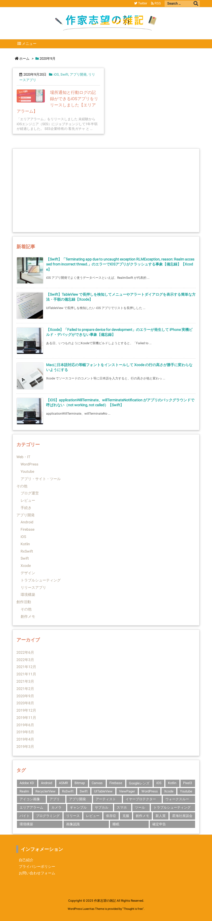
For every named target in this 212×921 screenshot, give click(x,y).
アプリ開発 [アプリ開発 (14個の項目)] (77, 799)
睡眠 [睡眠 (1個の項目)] (116, 824)
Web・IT (23, 457)
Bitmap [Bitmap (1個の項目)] (79, 783)
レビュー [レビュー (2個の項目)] (92, 816)
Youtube (27, 471)
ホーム (24, 58)
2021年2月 (25, 689)
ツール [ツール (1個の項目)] (140, 807)
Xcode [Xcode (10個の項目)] (168, 791)
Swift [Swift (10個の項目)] (84, 791)
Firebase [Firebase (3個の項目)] (115, 783)
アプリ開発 (78, 74)
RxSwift (27, 551)
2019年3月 (25, 746)
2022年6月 (25, 652)
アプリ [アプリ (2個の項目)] (54, 799)
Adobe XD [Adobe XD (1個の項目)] (27, 783)
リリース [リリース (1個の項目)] (73, 816)
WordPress (29, 464)
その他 (21, 486)
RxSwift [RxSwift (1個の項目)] (67, 791)
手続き (26, 508)
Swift (64, 74)
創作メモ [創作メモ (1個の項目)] (142, 816)
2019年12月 (26, 710)
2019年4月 (25, 739)
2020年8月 (25, 703)
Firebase (27, 529)
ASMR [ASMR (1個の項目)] (63, 783)
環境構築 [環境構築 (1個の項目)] (26, 824)
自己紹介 (26, 860)
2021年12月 (26, 667)
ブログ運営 (30, 493)
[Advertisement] (106, 190)
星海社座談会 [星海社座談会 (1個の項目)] (182, 816)
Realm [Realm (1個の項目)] (24, 791)
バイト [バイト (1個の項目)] (25, 816)
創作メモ (28, 616)
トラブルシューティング (41, 580)
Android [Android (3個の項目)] (46, 783)
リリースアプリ (33, 587)
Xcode (26, 565)
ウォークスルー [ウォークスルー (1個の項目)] (177, 799)
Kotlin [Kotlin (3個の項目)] (172, 783)
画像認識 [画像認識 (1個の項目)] (73, 824)
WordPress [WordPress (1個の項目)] (149, 791)
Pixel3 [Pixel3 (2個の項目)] (187, 783)
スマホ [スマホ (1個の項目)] (122, 807)
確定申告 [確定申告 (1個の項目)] (159, 824)
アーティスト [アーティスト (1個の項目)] (106, 799)
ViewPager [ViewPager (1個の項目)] (127, 791)
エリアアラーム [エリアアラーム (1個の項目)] (31, 807)
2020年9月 (25, 696)
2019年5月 (25, 732)
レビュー (28, 500)
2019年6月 (25, 725)
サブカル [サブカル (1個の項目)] (101, 807)
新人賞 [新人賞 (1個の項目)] (160, 816)
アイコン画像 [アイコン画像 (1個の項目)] (30, 799)
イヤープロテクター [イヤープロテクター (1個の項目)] (141, 799)
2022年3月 (25, 660)
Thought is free (133, 909)
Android (27, 522)
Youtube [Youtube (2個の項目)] (186, 791)
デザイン (28, 573)
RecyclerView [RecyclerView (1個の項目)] (45, 791)
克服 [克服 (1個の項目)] (125, 816)
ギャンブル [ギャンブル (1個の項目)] (78, 807)
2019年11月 (26, 718)
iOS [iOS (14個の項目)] (158, 783)
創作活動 (23, 602)
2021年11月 (26, 674)
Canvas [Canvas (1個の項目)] (97, 783)
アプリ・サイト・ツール (41, 479)
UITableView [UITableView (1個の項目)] (103, 791)
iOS (56, 74)
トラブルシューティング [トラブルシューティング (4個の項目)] (172, 807)
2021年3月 (25, 681)
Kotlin (25, 544)
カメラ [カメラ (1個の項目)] (56, 807)
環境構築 (28, 594)
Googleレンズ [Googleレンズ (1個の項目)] (139, 783)
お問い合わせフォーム (37, 873)
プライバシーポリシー (37, 866)
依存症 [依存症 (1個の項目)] (111, 816)
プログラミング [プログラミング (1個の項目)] (48, 816)
